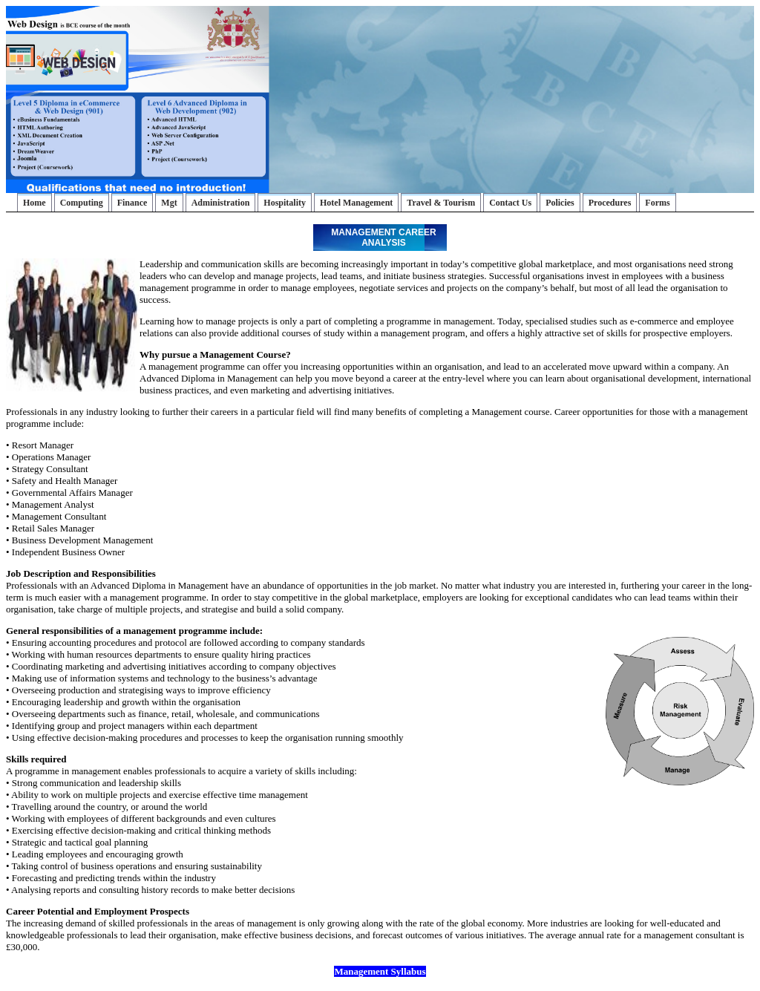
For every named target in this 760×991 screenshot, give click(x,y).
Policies (560, 202)
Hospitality (284, 202)
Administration (220, 202)
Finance (132, 202)
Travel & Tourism (441, 202)
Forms (657, 202)
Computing (81, 202)
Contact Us (510, 202)
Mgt (169, 202)
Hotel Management (356, 202)
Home (34, 202)
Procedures (610, 202)
